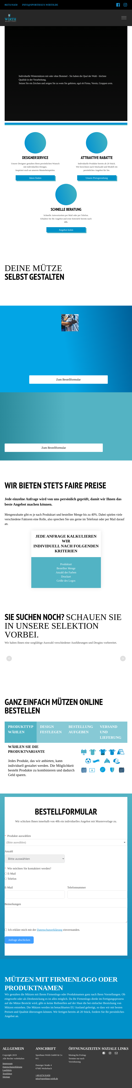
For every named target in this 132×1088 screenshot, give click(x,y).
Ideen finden (35, 178)
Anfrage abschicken (19, 939)
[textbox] (19, 842)
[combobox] (66, 842)
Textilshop (7, 1073)
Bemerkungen (13, 904)
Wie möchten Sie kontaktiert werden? (29, 868)
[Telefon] (6, 879)
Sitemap (6, 1076)
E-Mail (9, 887)
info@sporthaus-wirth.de (40, 5)
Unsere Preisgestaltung (97, 178)
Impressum (8, 1063)
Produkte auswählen (19, 836)
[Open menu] (123, 18)
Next (123, 658)
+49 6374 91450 (43, 1075)
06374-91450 (11, 5)
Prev (9, 658)
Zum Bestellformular (68, 379)
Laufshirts (7, 1070)
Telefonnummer (76, 887)
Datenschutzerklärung (49, 929)
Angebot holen (66, 230)
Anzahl (9, 851)
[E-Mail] (6, 873)
